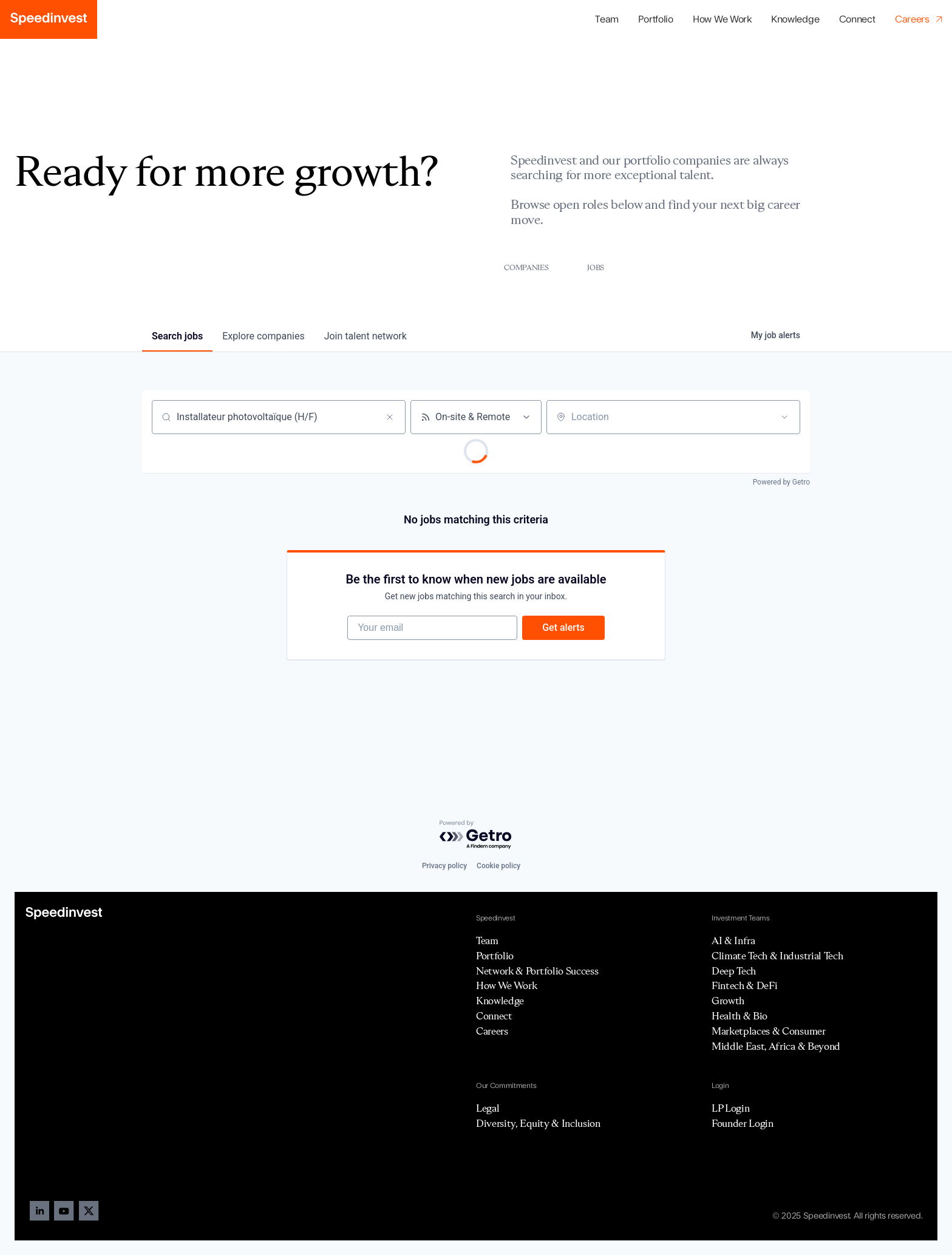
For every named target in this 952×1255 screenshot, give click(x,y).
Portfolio (495, 956)
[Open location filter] (784, 417)
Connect (857, 19)
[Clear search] (389, 417)
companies (263, 336)
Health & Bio (739, 1016)
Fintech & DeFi (745, 985)
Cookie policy (498, 866)
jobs (177, 336)
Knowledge (795, 19)
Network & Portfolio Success (537, 971)
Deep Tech (734, 971)
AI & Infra (733, 940)
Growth (728, 1001)
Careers (492, 1031)
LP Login (730, 1108)
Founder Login (742, 1123)
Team (607, 19)
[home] (48, 19)
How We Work (722, 19)
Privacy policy (444, 866)
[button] (655, 19)
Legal (487, 1108)
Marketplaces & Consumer (769, 1031)
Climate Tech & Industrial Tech (777, 956)
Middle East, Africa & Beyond (776, 1046)
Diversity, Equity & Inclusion (538, 1123)
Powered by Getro (781, 482)
